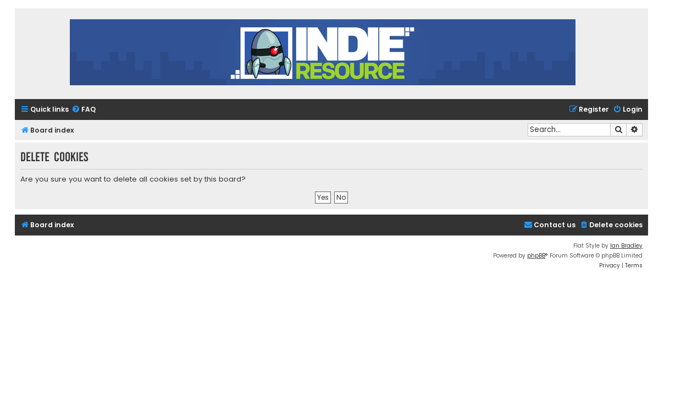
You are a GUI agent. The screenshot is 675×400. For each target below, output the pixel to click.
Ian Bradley (626, 246)
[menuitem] (83, 109)
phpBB (536, 255)
